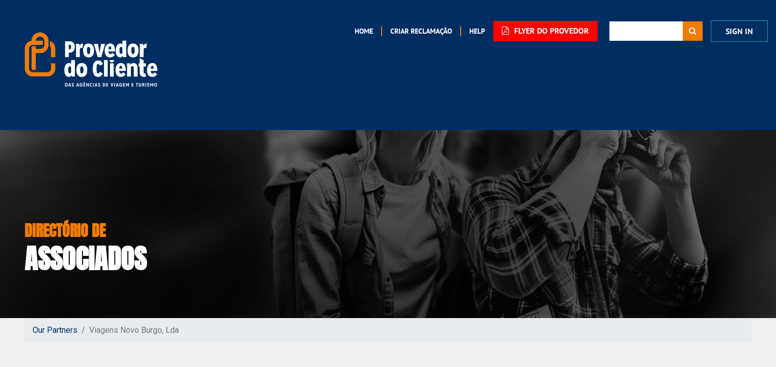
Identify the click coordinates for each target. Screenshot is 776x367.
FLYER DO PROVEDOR (545, 30)
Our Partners (55, 330)
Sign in (739, 31)
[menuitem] (364, 31)
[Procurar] (693, 31)
